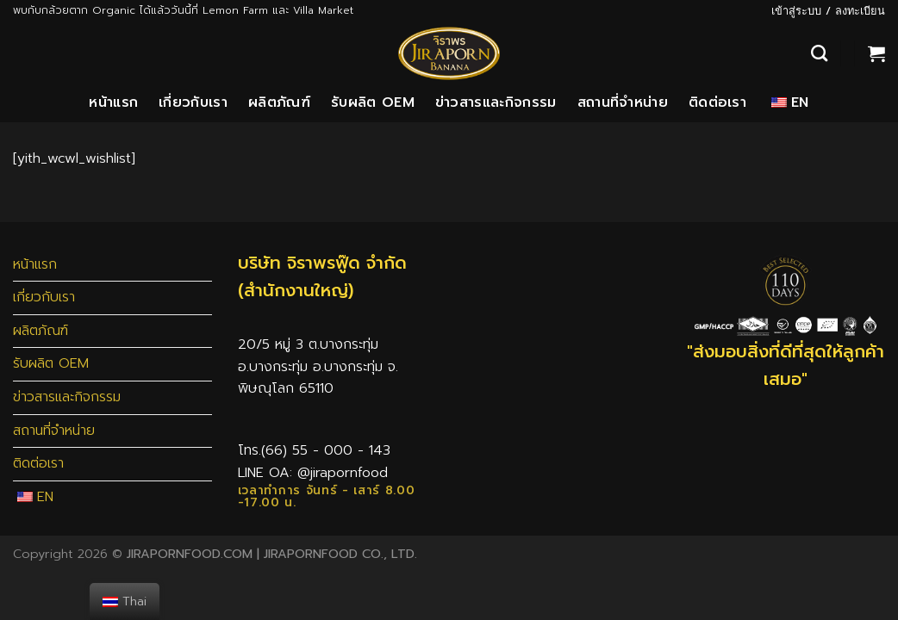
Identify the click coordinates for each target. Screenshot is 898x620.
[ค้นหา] (819, 52)
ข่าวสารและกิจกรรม (496, 102)
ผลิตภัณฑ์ (279, 102)
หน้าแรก (113, 102)
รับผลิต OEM (373, 102)
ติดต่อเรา (717, 102)
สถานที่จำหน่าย (622, 102)
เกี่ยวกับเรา (193, 102)
